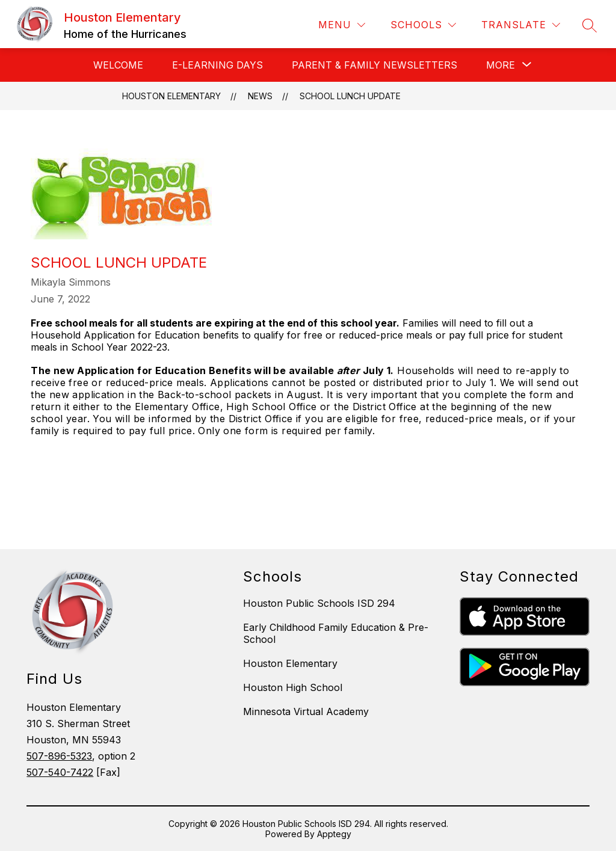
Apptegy (334, 834)
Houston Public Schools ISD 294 (319, 603)
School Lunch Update (350, 96)
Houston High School (292, 687)
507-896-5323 (59, 756)
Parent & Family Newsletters (374, 65)
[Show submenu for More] (500, 65)
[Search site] (589, 25)
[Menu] (341, 24)
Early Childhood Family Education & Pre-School (335, 633)
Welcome (118, 65)
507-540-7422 (59, 772)
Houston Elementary (171, 96)
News (260, 96)
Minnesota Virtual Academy (306, 711)
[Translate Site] (520, 24)
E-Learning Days (217, 65)
